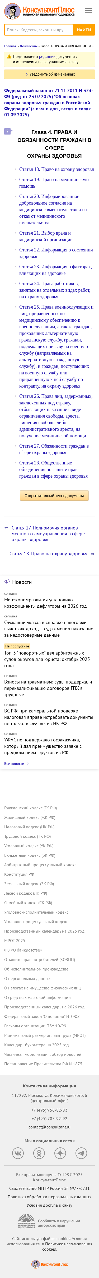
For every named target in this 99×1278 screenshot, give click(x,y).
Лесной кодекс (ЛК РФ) (25, 893)
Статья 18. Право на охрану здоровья (56, 169)
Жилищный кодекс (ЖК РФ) (29, 817)
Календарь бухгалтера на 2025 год (36, 1044)
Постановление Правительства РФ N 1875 (43, 1063)
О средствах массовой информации (37, 997)
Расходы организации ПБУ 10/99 (35, 1025)
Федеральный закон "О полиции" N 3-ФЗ (42, 1016)
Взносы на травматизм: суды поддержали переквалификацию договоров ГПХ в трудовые (48, 688)
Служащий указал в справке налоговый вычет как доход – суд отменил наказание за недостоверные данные (48, 628)
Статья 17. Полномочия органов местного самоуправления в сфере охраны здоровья (48, 533)
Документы (28, 46)
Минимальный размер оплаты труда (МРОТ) (45, 1035)
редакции (47, 56)
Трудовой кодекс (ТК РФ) (27, 836)
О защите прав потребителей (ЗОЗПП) (39, 959)
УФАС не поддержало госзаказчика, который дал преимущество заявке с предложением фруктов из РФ (43, 746)
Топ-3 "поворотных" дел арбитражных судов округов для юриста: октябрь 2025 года (47, 659)
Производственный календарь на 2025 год (44, 931)
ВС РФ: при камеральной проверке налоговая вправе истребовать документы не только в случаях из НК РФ (48, 717)
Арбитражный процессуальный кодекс (40, 864)
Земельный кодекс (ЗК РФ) (29, 883)
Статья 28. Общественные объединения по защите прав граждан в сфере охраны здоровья (53, 469)
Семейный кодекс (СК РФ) (28, 902)
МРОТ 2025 (14, 940)
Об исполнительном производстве (36, 969)
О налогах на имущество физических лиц (42, 987)
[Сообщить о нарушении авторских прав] (49, 1221)
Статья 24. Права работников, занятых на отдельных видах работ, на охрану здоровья (54, 290)
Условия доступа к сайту (49, 1205)
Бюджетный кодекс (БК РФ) (29, 855)
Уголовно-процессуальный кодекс (36, 921)
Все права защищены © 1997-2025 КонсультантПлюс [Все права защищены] (49, 1177)
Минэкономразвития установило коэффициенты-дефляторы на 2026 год (45, 603)
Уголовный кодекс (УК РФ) (28, 845)
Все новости (14, 763)
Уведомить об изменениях (52, 74)
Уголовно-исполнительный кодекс (36, 912)
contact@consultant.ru (50, 1127)
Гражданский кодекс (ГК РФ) (30, 807)
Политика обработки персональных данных (49, 1196)
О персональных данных (27, 978)
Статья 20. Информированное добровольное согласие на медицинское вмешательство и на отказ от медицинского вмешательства (53, 209)
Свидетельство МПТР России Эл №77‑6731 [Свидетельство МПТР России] (49, 1188)
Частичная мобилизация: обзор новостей (42, 1054)
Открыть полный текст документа (54, 495)
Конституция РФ (19, 874)
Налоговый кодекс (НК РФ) (29, 826)
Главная (10, 46)
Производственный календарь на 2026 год (44, 1006)
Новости (22, 582)
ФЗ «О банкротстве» (23, 950)
